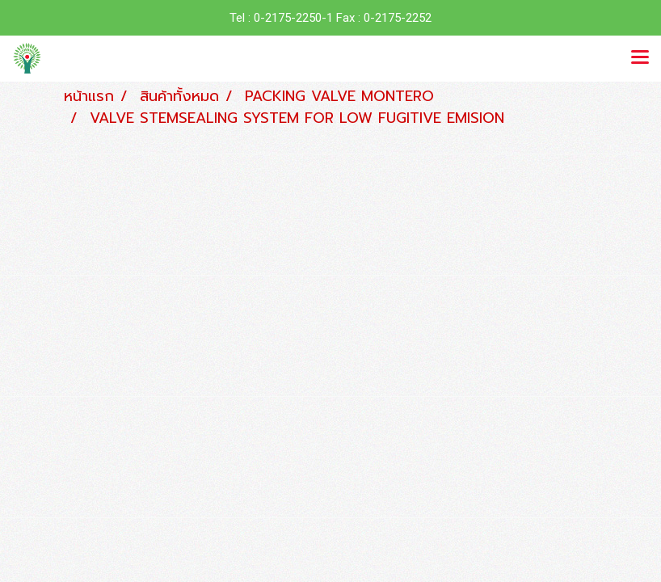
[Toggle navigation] (640, 58)
